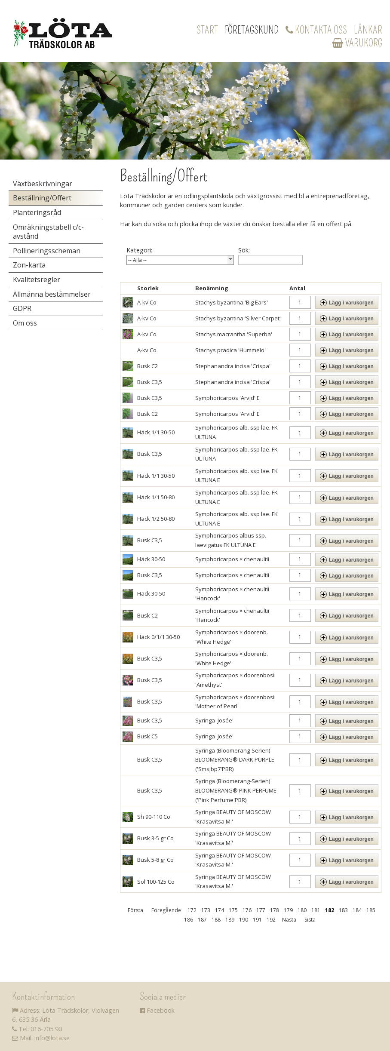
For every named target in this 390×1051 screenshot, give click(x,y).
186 (188, 919)
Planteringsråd (37, 212)
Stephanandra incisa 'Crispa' (232, 366)
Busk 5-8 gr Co (155, 860)
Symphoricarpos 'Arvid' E (227, 398)
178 (274, 910)
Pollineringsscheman (46, 250)
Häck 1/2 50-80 (156, 518)
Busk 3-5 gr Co (155, 838)
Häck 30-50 (151, 559)
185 (370, 910)
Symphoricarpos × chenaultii (232, 559)
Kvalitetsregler (36, 279)
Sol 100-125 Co (156, 881)
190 (243, 919)
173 (205, 910)
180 (302, 910)
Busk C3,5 (149, 382)
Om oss (25, 323)
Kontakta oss (316, 30)
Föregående (166, 910)
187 (202, 919)
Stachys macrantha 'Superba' (233, 334)
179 (288, 910)
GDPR (22, 308)
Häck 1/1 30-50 (156, 432)
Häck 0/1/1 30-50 (158, 637)
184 (357, 910)
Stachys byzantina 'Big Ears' (231, 302)
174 (219, 910)
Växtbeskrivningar (42, 183)
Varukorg (357, 43)
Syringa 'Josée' (214, 720)
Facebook (157, 1010)
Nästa (289, 919)
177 (260, 910)
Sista (310, 919)
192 (271, 919)
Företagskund (252, 30)
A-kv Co (147, 302)
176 (247, 910)
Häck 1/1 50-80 (156, 497)
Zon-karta (29, 265)
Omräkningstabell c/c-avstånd (48, 231)
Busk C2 (147, 366)
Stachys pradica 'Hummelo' (230, 350)
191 (257, 919)
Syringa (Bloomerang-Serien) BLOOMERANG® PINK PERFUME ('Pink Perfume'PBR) (235, 790)
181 (315, 910)
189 (229, 919)
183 (343, 910)
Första (135, 910)
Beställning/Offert (42, 198)
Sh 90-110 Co (153, 817)
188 (216, 919)
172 (192, 910)
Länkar (368, 30)
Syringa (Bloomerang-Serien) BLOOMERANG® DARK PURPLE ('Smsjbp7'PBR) (234, 760)
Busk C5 (147, 736)
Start (207, 30)
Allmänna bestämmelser (52, 294)
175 (233, 910)
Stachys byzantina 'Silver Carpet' (238, 318)
